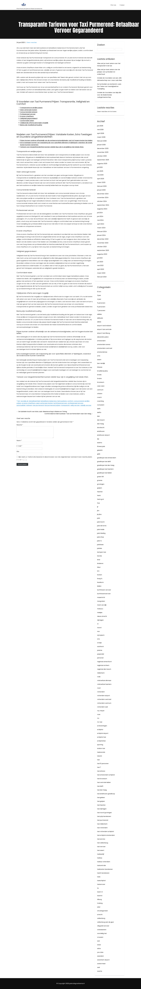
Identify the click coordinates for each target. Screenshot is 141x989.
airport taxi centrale (104, 329)
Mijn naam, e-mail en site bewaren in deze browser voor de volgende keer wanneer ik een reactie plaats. (55, 459)
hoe (98, 503)
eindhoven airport (103, 435)
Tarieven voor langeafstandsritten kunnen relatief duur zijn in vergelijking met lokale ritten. (52, 147)
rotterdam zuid (102, 707)
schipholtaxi (101, 741)
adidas (99, 314)
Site (18, 454)
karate (99, 556)
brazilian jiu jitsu (102, 371)
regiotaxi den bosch (104, 669)
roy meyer (100, 711)
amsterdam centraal (104, 348)
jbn (98, 511)
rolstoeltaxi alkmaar (104, 680)
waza (99, 945)
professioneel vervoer (75, 403)
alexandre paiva (102, 337)
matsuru (100, 609)
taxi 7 (99, 767)
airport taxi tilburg (103, 333)
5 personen (101, 303)
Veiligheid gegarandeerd (28, 118)
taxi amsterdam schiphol (106, 775)
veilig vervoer (75, 405)
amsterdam (101, 341)
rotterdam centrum (104, 703)
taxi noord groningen (104, 813)
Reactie (20, 425)
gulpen (99, 488)
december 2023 (102, 239)
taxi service (101, 839)
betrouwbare (62, 401)
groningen (100, 484)
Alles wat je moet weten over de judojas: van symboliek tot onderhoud (108, 71)
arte (98, 356)
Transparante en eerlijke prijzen (31, 108)
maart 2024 (101, 228)
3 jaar (99, 295)
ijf (97, 507)
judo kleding (101, 533)
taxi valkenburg (102, 843)
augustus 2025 (102, 164)
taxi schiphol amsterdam (106, 835)
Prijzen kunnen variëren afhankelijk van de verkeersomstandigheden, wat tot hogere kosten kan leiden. (56, 140)
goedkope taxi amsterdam (106, 458)
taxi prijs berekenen (104, 816)
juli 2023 (100, 258)
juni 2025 (100, 171)
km (98, 571)
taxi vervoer (101, 847)
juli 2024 (100, 213)
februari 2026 (102, 141)
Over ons (113, 5)
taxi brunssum (102, 779)
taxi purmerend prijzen (52, 405)
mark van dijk (101, 605)
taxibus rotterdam (103, 862)
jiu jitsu (99, 514)
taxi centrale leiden (104, 782)
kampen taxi (101, 552)
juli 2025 (100, 167)
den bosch (101, 420)
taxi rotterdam (102, 828)
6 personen (101, 307)
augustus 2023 (102, 254)
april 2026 (100, 133)
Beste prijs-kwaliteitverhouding (31, 125)
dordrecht (100, 428)
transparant (65, 405)
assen (99, 360)
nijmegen (100, 620)
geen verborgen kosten (44, 403)
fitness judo (101, 446)
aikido (99, 322)
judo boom (101, 522)
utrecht (100, 914)
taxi (98, 760)
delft (98, 409)
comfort (70, 401)
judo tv (99, 541)
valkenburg (101, 918)
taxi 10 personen (103, 763)
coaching (100, 401)
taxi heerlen (101, 805)
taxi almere (101, 771)
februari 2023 (101, 277)
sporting (100, 745)
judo (98, 518)
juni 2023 (100, 262)
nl (97, 624)
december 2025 (102, 148)
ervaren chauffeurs (29, 403)
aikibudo (100, 318)
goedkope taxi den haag (105, 465)
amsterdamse (102, 352)
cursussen (100, 405)
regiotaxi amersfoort (104, 662)
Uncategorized (102, 911)
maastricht (101, 597)
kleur (99, 567)
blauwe (99, 367)
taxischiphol (101, 881)
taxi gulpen (101, 801)
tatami (99, 756)
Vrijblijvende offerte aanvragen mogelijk (34, 123)
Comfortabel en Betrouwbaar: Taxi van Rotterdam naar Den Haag (69, 414)
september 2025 (103, 160)
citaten (99, 394)
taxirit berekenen (103, 873)
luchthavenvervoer (60, 403)
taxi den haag (102, 790)
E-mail (19, 448)
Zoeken (101, 45)
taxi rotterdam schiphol (105, 831)
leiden (99, 586)
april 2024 (100, 224)
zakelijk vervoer (85, 405)
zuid (98, 967)
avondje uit (24, 401)
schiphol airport (102, 733)
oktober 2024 (102, 201)
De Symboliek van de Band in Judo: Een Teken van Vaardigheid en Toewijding (109, 86)
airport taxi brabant (104, 326)
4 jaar (99, 299)
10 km (99, 292)
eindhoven (100, 431)
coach (99, 397)
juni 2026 (100, 126)
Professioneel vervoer (28, 114)
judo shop (100, 537)
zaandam (100, 956)
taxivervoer (101, 884)
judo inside (100, 529)
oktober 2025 (102, 156)
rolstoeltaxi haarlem (104, 684)
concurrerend (79, 401)
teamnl (99, 896)
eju (98, 439)
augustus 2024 (102, 209)
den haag (100, 424)
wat (98, 941)
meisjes (99, 612)
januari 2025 (101, 190)
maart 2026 (101, 137)
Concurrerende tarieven (28, 112)
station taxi (101, 748)
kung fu (99, 579)
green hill (100, 477)
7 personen (101, 310)
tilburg (99, 899)
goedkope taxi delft (104, 461)
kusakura (100, 582)
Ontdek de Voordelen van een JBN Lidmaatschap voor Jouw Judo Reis (109, 79)
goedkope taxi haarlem (105, 469)
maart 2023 (101, 273)
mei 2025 (100, 175)
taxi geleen (101, 797)
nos (98, 631)
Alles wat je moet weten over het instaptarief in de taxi (108, 64)
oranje (99, 643)
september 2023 (103, 250)
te (98, 888)
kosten (99, 575)
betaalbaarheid (34, 401)
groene (99, 480)
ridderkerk (100, 673)
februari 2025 (102, 186)
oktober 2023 (102, 247)
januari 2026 (101, 145)
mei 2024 (100, 220)
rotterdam (101, 692)
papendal (100, 654)
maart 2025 (101, 182)
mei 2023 (100, 265)
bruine (99, 378)
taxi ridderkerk (102, 824)
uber (98, 907)
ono (98, 639)
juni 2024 (100, 216)
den (98, 416)
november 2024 (102, 197)
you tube (100, 952)
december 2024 (103, 194)
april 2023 (100, 269)
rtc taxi (99, 722)
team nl (100, 892)
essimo (99, 443)
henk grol (100, 499)
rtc (98, 718)
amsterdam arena (103, 344)
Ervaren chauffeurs (27, 116)
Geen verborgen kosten (28, 110)
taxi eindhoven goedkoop (106, 794)
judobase (100, 545)
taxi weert (100, 850)
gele (98, 454)
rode (98, 677)
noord (99, 628)
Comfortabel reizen (27, 121)
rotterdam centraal (104, 699)
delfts (99, 412)
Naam (19, 443)
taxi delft (100, 786)
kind (98, 560)
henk (99, 495)
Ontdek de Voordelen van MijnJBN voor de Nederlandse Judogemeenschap (109, 95)
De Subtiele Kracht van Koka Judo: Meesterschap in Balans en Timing (42, 412)
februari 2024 (102, 231)
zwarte (99, 971)
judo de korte (101, 526)
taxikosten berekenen (105, 869)
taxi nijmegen (101, 809)
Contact (122, 5)
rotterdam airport (103, 696)
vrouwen (100, 937)
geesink (100, 450)
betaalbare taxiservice (49, 401)
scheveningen (102, 726)
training (100, 903)
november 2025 (102, 152)
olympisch (100, 635)
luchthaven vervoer (104, 590)
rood (98, 688)
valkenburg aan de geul (105, 922)
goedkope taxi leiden (104, 473)
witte (99, 948)
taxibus (99, 858)
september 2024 (103, 205)
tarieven (29, 405)
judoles (99, 548)
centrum (100, 390)
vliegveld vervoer (103, 926)
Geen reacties (32, 42)
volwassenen (101, 930)
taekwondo (101, 752)
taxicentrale (101, 865)
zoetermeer (101, 964)
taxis (98, 877)
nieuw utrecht (102, 616)
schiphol (100, 730)
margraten (101, 601)
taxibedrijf (100, 854)
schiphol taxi (101, 737)
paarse (99, 650)
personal (100, 658)
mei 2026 (100, 130)
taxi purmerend (38, 405)
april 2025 (100, 179)
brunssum (100, 382)
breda (99, 375)
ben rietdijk (101, 363)
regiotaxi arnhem (103, 665)
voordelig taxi (102, 933)
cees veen (100, 386)
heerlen (100, 492)
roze (98, 714)
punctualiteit (21, 405)
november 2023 (102, 243)
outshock (100, 646)
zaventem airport (103, 960)
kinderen (100, 563)
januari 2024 (101, 235)
